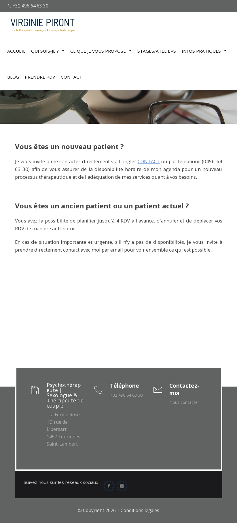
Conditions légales (140, 510)
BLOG (13, 76)
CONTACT (71, 76)
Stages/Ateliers (156, 50)
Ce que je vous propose (101, 50)
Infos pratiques (204, 50)
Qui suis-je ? (48, 50)
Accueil (16, 50)
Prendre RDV (40, 76)
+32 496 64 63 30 (29, 6)
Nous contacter (185, 402)
